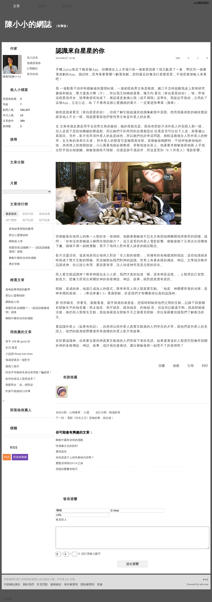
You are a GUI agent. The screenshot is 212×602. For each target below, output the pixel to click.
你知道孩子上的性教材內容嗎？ (75, 457)
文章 (16, 6)
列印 (205, 365)
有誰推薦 (70, 377)
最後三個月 (12, 366)
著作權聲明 (71, 584)
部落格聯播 (20, 457)
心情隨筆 (74, 412)
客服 (100, 584)
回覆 (162, 365)
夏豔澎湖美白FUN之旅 (69, 463)
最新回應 (27, 213)
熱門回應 (27, 220)
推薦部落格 (34, 63)
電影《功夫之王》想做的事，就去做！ (90, 417)
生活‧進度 (11, 347)
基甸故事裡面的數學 (21, 228)
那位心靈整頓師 (18, 235)
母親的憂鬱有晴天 (67, 469)
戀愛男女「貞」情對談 (19, 384)
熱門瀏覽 (11, 220)
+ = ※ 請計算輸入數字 (78, 553)
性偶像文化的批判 (67, 445)
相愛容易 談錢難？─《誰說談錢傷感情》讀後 (29, 249)
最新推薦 (44, 213)
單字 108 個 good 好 (17, 341)
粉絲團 (8, 598)
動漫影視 (114, 412)
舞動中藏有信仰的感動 (69, 440)
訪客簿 (67, 6)
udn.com (204, 584)
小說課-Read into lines (19, 353)
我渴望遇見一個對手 (17, 360)
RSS (7, 457)
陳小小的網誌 (28, 24)
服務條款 (55, 584)
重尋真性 (61, 451)
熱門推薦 (44, 220)
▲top (205, 579)
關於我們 (28, 584)
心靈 (86, 412)
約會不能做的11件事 (17, 391)
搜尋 (47, 149)
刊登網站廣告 (12, 584)
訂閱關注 (32, 68)
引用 (190, 365)
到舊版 (62, 26)
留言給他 (32, 74)
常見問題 (42, 584)
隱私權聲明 (87, 584)
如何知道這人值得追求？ (20, 378)
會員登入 (61, 519)
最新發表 (11, 213)
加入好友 (32, 57)
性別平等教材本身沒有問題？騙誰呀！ (28, 372)
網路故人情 (16, 241)
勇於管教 (14, 264)
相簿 (41, 6)
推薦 (176, 365)
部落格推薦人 (21, 410)
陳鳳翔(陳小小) (12, 76)
